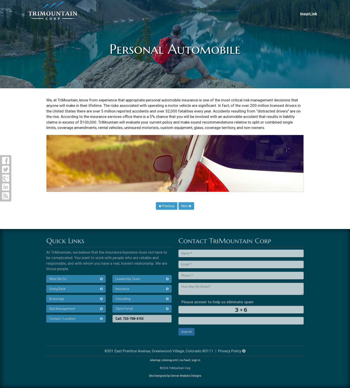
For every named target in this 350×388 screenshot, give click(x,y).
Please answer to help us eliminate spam (216, 301)
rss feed (185, 360)
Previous (167, 206)
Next (186, 206)
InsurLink (308, 14)
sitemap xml (169, 360)
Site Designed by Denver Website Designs (175, 375)
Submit (186, 332)
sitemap (155, 360)
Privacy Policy (232, 351)
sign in (196, 360)
